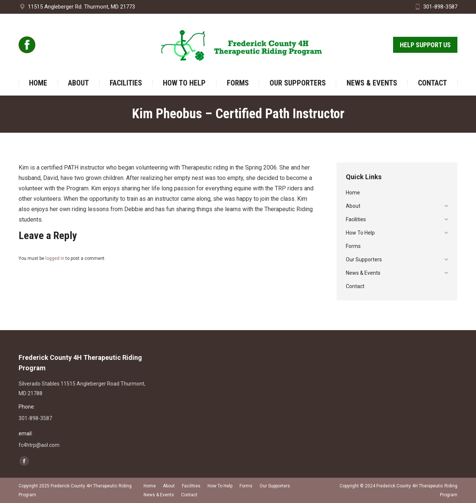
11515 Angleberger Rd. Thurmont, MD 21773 (77, 7)
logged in (54, 258)
